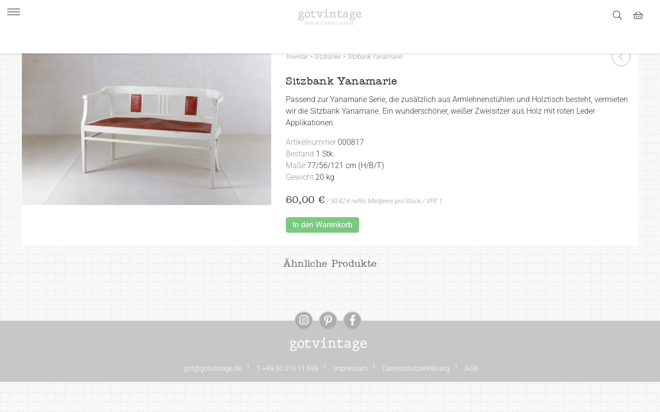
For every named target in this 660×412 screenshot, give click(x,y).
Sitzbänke (327, 86)
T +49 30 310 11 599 (287, 398)
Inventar (297, 86)
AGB (471, 398)
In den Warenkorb (322, 254)
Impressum (350, 398)
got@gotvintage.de (213, 398)
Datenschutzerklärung (416, 398)
